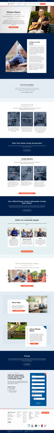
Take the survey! (27, 210)
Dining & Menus (19, 414)
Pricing (30, 414)
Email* (33, 382)
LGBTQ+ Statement (37, 413)
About (34, 343)
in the (33, 398)
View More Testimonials (27, 251)
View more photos (27, 285)
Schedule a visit (13, 27)
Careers (30, 416)
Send (38, 403)
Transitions (24, 422)
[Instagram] (9, 422)
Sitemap (45, 431)
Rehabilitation (25, 421)
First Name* (33, 375)
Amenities (18, 413)
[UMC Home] (11, 4)
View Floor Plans (18, 310)
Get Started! (27, 150)
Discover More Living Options (27, 193)
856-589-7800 (10, 419)
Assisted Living (25, 415)
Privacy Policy (29, 431)
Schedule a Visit (45, 412)
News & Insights (31, 417)
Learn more (27, 364)
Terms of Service (34, 431)
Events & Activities (19, 415)
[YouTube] (10, 422)
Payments (30, 418)
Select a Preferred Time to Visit (37, 393)
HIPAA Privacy (37, 414)
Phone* (33, 386)
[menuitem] (19, 4)
